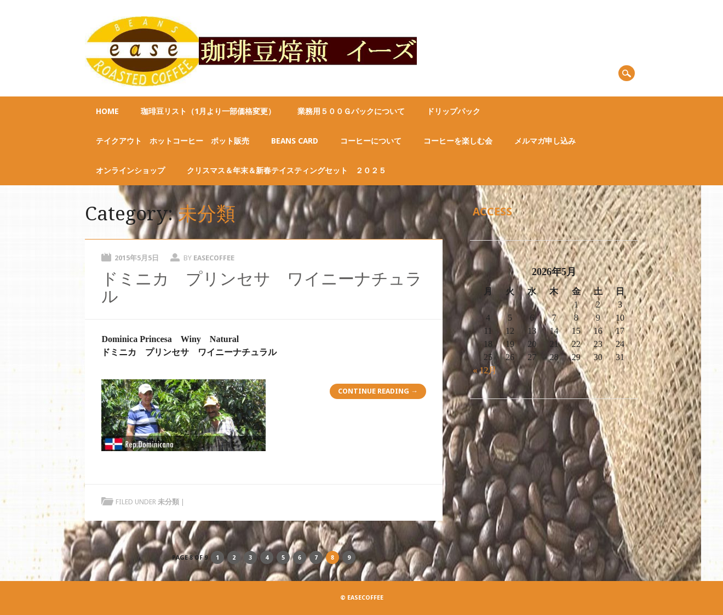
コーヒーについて (370, 140)
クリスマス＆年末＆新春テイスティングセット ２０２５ (286, 170)
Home (107, 111)
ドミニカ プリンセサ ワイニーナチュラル (261, 287)
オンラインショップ (130, 170)
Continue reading (378, 391)
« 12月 (485, 370)
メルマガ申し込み (545, 140)
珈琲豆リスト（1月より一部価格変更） (208, 111)
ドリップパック (453, 111)
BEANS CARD (294, 140)
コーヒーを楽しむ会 (457, 140)
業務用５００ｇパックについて (351, 111)
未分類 (168, 502)
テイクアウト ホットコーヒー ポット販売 (172, 140)
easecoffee (213, 258)
